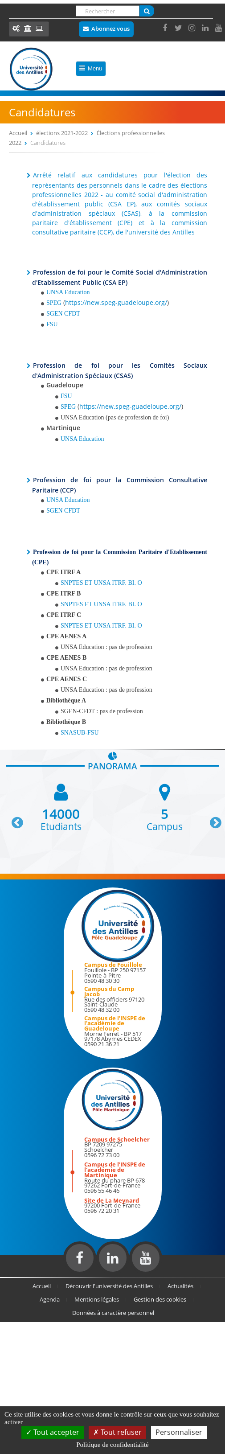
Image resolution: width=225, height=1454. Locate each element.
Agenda (50, 1299)
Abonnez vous (110, 29)
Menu (90, 68)
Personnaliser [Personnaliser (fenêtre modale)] (178, 1432)
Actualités (180, 1286)
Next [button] (211, 819)
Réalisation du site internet (29, 1275)
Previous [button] (13, 819)
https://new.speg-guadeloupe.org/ (116, 302)
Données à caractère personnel (113, 1313)
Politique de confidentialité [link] (112, 1444)
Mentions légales (96, 1299)
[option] (61, 806)
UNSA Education (82, 438)
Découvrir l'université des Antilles (109, 1286)
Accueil (18, 133)
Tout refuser (117, 1432)
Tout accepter (52, 1432)
